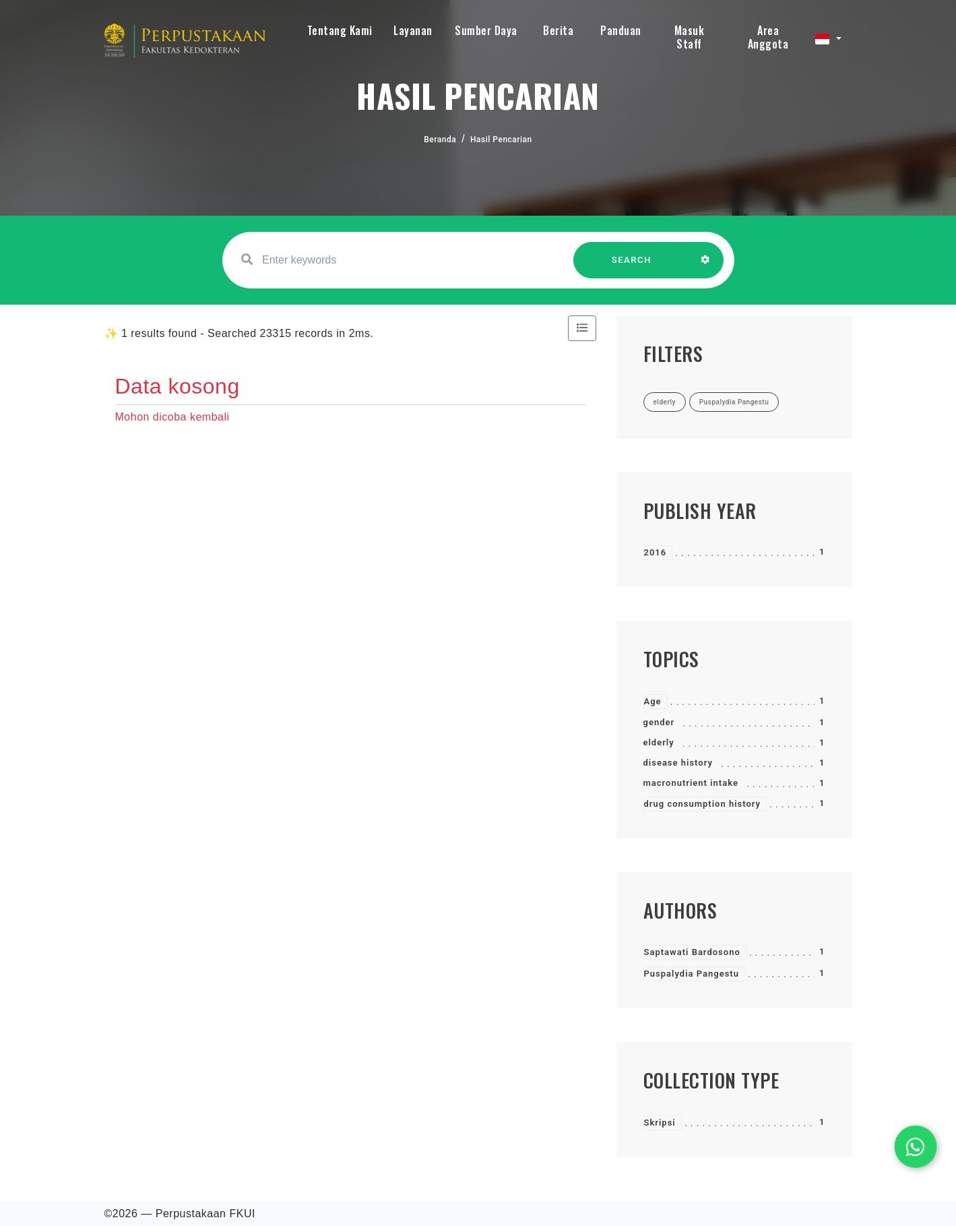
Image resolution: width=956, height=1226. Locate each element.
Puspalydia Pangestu (691, 974)
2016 (655, 552)
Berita (558, 30)
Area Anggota (768, 37)
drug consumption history (702, 804)
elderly (658, 742)
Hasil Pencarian (501, 139)
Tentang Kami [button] (340, 30)
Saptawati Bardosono (692, 952)
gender (659, 722)
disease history (678, 763)
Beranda (440, 139)
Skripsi (660, 1122)
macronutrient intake (690, 783)
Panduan (620, 30)
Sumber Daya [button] (486, 30)
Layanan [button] (413, 30)
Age (653, 701)
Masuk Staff (689, 37)
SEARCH (631, 266)
